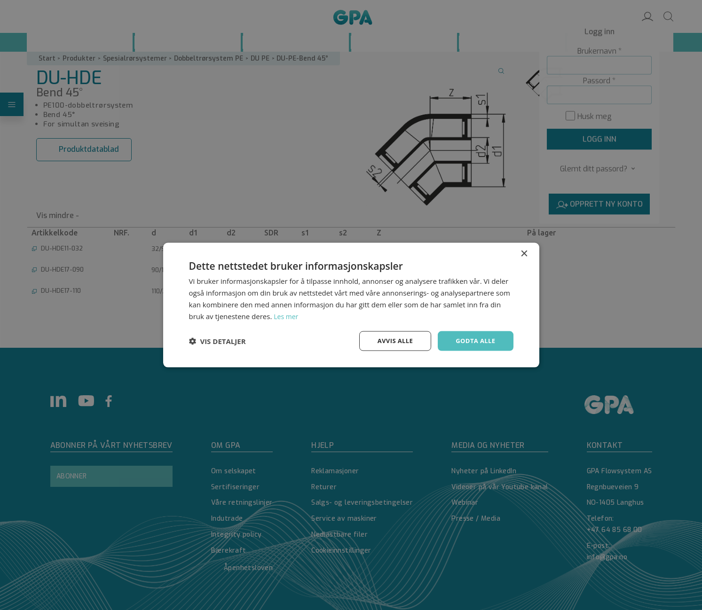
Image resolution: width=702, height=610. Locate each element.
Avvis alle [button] (391, 340)
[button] (217, 341)
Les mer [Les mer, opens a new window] (287, 315)
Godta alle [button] (474, 340)
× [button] (524, 253)
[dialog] (351, 305)
